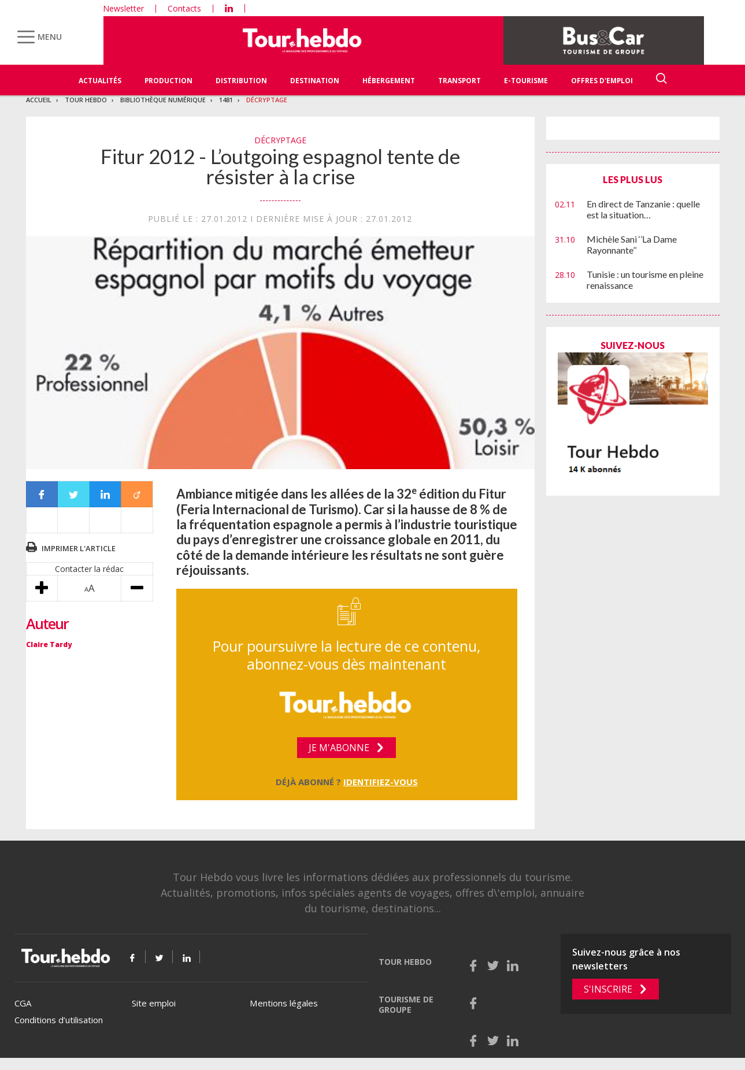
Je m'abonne (339, 747)
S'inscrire (608, 989)
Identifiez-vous (380, 781)
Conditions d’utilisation (58, 1020)
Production (168, 81)
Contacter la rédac (89, 568)
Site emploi (154, 1003)
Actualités (100, 81)
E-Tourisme (526, 81)
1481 (226, 99)
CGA (22, 1003)
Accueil (38, 99)
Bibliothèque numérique (163, 99)
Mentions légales (284, 1003)
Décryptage (266, 99)
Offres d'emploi (602, 81)
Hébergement (388, 81)
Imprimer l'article (79, 548)
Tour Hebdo (86, 99)
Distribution (241, 81)
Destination (314, 81)
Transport (459, 81)
